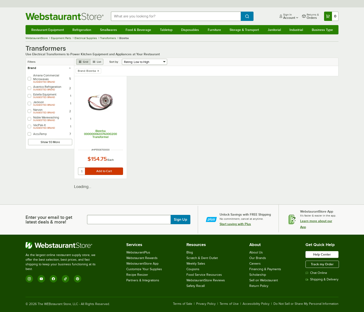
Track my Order (322, 264)
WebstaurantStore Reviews (205, 280)
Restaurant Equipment (47, 30)
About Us (256, 252)
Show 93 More (50, 142)
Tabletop (166, 30)
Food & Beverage (138, 30)
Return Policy (258, 286)
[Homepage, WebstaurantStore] (65, 16)
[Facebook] (53, 278)
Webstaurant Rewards (142, 258)
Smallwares (108, 30)
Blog (189, 252)
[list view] (96, 62)
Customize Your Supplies (144, 269)
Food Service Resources (204, 274)
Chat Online (316, 273)
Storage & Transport (244, 30)
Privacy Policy (206, 303)
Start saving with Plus (235, 224)
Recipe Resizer (137, 274)
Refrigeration (81, 30)
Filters (32, 61)
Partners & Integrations (142, 280)
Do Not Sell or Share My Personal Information (305, 303)
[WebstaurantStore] (64, 245)
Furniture (214, 30)
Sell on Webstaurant (263, 280)
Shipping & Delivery (322, 279)
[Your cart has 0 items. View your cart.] (331, 16)
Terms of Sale (182, 303)
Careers (255, 263)
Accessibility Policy (256, 303)
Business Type (322, 30)
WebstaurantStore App (142, 263)
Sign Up (180, 219)
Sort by (113, 61)
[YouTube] (41, 278)
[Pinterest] (77, 278)
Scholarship (257, 274)
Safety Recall (195, 286)
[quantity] (82, 171)
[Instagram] (29, 278)
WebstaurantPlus (138, 252)
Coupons (192, 269)
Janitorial (274, 30)
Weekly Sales (195, 263)
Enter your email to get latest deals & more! (49, 219)
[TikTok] (65, 278)
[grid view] (83, 62)
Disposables (190, 30)
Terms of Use (229, 303)
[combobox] (176, 16)
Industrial (296, 30)
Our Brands (257, 258)
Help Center (322, 254)
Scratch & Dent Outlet (202, 258)
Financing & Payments (265, 269)
